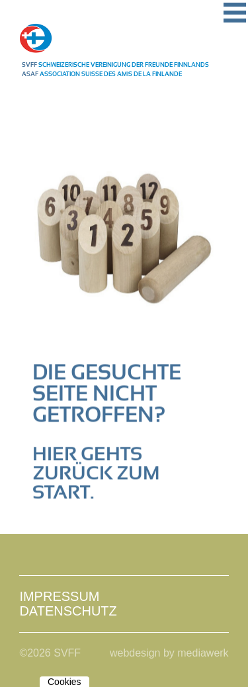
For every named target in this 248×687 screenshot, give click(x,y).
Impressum (59, 596)
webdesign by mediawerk (169, 653)
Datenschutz (67, 611)
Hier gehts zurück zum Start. (95, 473)
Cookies (64, 681)
